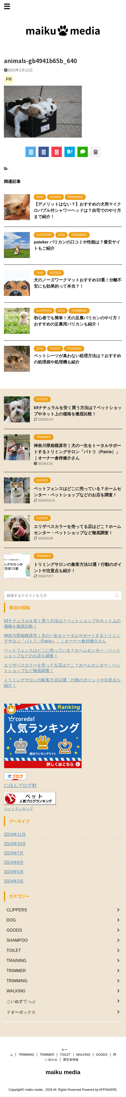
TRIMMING (26, 1053)
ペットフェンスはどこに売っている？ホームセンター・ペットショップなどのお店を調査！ (62, 653)
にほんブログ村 (20, 785)
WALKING (83, 1053)
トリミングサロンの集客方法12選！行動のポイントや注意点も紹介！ (62, 683)
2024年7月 (14, 853)
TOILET (65, 1053)
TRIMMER (47, 1053)
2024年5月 (14, 872)
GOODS (102, 1053)
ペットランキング (18, 809)
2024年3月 (14, 881)
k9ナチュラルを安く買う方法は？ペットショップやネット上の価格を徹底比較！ (62, 623)
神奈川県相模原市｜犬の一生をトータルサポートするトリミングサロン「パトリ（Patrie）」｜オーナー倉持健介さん (77, 451)
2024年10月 (15, 844)
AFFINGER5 (107, 1089)
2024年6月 (14, 862)
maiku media (63, 1071)
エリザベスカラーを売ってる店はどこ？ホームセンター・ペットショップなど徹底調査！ (62, 668)
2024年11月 (15, 834)
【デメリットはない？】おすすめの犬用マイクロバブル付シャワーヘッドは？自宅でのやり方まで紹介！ (77, 210)
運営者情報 (70, 1058)
